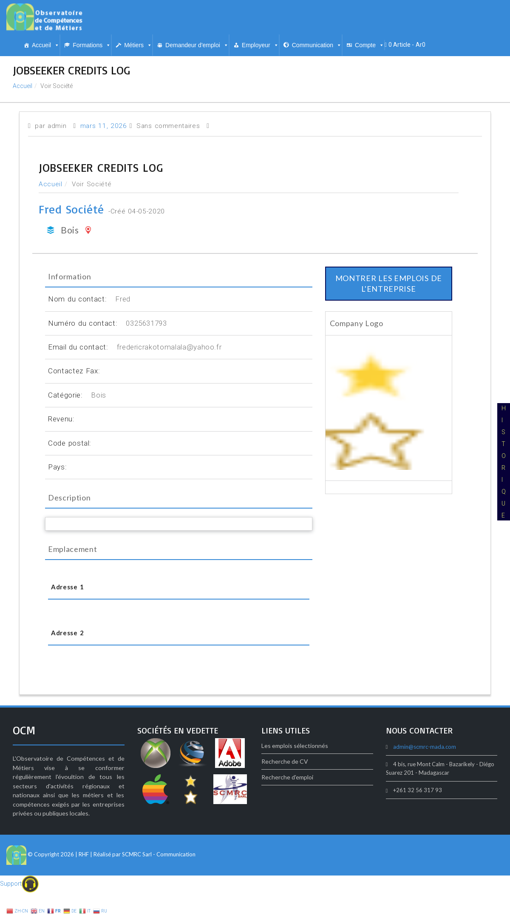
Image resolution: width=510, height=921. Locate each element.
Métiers (138, 45)
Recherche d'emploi (287, 777)
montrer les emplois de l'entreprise (388, 283)
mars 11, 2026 (103, 126)
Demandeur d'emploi (197, 45)
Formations (92, 45)
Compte (369, 45)
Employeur (260, 45)
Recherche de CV (284, 761)
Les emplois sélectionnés (294, 745)
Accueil (46, 45)
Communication (317, 45)
